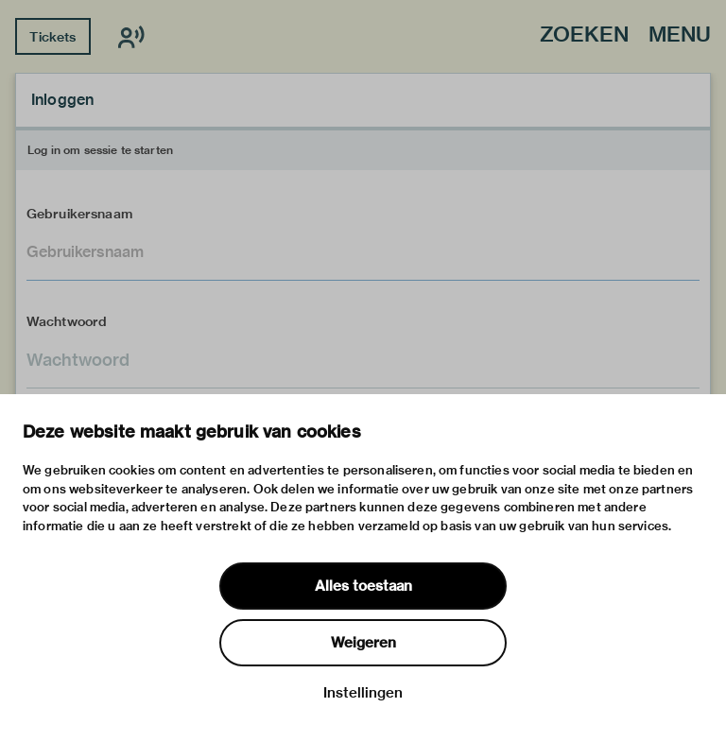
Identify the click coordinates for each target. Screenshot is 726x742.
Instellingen (363, 692)
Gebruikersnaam (79, 213)
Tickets (52, 36)
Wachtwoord (67, 321)
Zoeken (584, 35)
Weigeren (363, 642)
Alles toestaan (363, 586)
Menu (679, 35)
